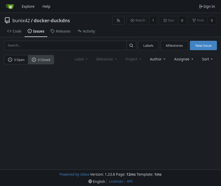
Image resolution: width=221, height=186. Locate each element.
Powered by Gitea (74, 174)
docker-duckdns (52, 20)
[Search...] (131, 45)
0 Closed (41, 60)
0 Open (16, 60)
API (130, 181)
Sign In (207, 6)
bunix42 (21, 20)
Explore (28, 6)
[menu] (208, 59)
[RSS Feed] (118, 20)
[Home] (10, 6)
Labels (148, 45)
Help (46, 6)
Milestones (174, 45)
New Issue (203, 45)
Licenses (116, 181)
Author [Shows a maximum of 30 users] (158, 59)
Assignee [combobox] (184, 59)
